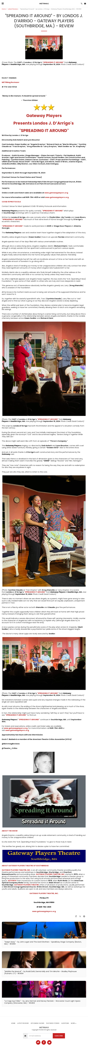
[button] (3, 3)
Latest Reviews (13, 9)
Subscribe (59, 1036)
